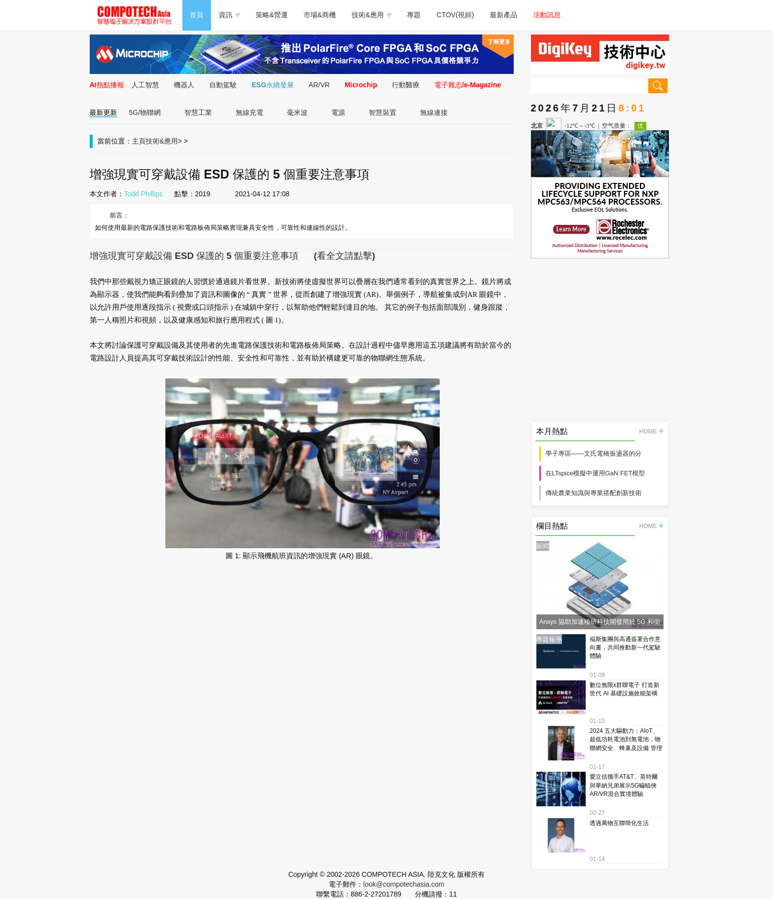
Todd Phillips (143, 194)
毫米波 (297, 112)
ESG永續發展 (273, 85)
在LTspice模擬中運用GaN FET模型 (595, 473)
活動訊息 (547, 15)
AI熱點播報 (107, 85)
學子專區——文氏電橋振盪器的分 (594, 453)
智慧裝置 (382, 112)
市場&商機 (320, 15)
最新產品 (504, 15)
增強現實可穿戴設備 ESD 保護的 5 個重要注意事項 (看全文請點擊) (232, 256)
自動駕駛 (223, 85)
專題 (414, 15)
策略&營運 (272, 15)
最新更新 (103, 112)
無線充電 (249, 112)
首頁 (197, 15)
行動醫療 (406, 85)
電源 (338, 112)
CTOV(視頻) (455, 15)
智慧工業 (198, 112)
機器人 (184, 85)
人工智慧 (145, 85)
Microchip (361, 85)
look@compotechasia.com (403, 884)
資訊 (229, 15)
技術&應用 (371, 15)
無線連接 (434, 112)
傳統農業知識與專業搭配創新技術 (594, 493)
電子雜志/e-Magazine (467, 85)
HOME (651, 431)
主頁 (139, 141)
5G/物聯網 (145, 112)
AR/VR (319, 85)
